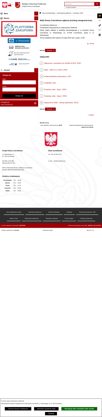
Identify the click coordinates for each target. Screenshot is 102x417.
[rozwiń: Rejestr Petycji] (36, 129)
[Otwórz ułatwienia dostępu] (99, 15)
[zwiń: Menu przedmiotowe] (36, 21)
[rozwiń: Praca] (36, 299)
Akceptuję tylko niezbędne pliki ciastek (79, 409)
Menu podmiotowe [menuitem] (7, 343)
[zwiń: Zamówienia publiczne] (36, 157)
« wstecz (91, 115)
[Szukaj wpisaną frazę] (97, 4)
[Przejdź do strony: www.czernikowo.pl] (99, 25)
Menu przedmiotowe (48, 13)
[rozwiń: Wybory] (36, 304)
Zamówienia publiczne (64, 13)
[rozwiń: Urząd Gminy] (36, 58)
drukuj (92, 43)
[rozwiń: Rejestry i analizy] (36, 257)
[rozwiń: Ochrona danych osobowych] (36, 333)
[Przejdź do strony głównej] (24, 5)
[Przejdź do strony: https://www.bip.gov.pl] (99, 20)
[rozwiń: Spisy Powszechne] (36, 309)
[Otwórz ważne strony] (99, 30)
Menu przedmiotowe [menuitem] (8, 21)
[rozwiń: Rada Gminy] (36, 53)
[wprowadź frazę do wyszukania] (79, 4)
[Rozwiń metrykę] (50, 50)
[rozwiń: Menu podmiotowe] (36, 343)
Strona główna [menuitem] (6, 17)
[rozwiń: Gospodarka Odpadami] (36, 92)
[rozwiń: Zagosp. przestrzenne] (36, 97)
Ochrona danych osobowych (18, 409)
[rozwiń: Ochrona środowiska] (36, 81)
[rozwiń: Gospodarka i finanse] (36, 113)
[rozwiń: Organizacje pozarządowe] (36, 68)
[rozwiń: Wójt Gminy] (36, 37)
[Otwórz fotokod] (99, 34)
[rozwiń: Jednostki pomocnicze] (36, 63)
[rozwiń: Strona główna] (36, 17)
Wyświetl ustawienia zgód (46, 409)
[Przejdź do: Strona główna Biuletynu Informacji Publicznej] (40, 13)
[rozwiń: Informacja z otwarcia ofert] (36, 178)
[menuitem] (19, 27)
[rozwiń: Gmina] (36, 26)
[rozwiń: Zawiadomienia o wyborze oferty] (36, 191)
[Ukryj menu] (36, 14)
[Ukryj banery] (36, 348)
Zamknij (51, 413)
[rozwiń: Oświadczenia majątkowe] (36, 108)
